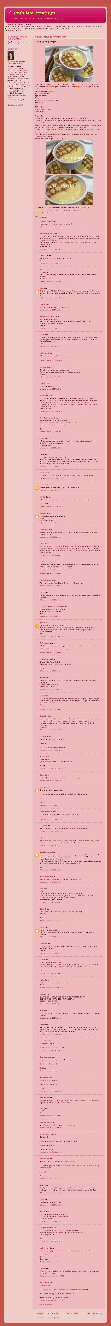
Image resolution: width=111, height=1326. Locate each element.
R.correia (43, 473)
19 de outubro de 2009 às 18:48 (51, 227)
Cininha (42, 1025)
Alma (41, 623)
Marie (42, 889)
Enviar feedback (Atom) (51, 1318)
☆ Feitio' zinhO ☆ (46, 1134)
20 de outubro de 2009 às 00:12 (51, 555)
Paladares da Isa (45, 659)
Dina (41, 454)
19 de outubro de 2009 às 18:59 (51, 249)
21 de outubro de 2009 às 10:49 (51, 1034)
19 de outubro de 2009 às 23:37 (51, 523)
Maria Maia (43, 353)
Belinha (42, 304)
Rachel (42, 1185)
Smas (42, 927)
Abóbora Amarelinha (46, 233)
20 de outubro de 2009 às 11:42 (51, 819)
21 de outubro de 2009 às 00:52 (51, 973)
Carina (42, 909)
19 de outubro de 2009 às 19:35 (51, 282)
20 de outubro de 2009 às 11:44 (51, 831)
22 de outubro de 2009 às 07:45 (51, 1128)
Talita (42, 1199)
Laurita (42, 543)
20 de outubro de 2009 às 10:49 (51, 750)
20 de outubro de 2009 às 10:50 (51, 768)
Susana (42, 696)
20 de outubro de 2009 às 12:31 (51, 870)
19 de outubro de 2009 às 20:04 (51, 377)
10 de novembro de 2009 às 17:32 (52, 1276)
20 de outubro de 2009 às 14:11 (51, 902)
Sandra (42, 335)
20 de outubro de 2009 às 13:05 (51, 882)
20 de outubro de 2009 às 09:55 (51, 709)
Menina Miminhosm (46, 812)
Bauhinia (42, 1268)
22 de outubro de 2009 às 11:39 (51, 1193)
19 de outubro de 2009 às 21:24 (51, 478)
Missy (42, 960)
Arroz (44, 213)
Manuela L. (43, 256)
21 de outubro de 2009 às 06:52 (51, 1004)
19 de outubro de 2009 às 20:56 (51, 432)
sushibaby (43, 367)
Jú (40, 562)
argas (42, 288)
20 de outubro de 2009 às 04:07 (51, 600)
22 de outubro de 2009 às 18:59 (51, 1241)
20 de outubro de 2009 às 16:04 (51, 937)
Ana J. (42, 787)
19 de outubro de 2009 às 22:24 (51, 490)
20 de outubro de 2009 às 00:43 (51, 574)
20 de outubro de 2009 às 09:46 (51, 689)
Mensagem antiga (94, 1313)
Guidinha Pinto (45, 395)
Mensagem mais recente (46, 1313)
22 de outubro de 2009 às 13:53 (51, 1205)
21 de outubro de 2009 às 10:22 (51, 1018)
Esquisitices (44, 529)
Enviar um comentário (45, 1305)
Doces (48, 213)
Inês (41, 838)
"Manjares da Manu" (46, 1228)
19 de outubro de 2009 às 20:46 (51, 411)
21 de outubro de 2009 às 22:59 (51, 1091)
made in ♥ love (44, 1098)
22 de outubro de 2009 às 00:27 (51, 1116)
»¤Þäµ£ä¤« (43, 826)
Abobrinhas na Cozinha (47, 316)
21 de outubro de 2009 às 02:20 (51, 988)
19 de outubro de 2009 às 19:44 (51, 310)
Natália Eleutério (45, 876)
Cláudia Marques (45, 852)
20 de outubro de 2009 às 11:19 (51, 781)
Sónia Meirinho (45, 643)
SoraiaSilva (43, 716)
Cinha (42, 438)
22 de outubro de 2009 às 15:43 (51, 1221)
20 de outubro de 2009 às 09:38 (51, 671)
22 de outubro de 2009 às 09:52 (51, 1152)
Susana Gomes (45, 1057)
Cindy (42, 592)
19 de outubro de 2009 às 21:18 (51, 466)
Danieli (42, 775)
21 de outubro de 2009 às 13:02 (51, 1071)
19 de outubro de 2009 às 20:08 (51, 389)
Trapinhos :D (44, 736)
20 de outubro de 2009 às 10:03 (51, 730)
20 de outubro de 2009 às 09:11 (51, 616)
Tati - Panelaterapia (46, 418)
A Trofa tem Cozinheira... (32, 13)
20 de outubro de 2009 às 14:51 (51, 921)
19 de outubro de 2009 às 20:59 (51, 448)
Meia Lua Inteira (45, 1282)
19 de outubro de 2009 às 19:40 (51, 298)
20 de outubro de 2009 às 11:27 (51, 805)
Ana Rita (42, 497)
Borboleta (43, 383)
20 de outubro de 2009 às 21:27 (51, 953)
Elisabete (43, 943)
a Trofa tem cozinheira (17, 61)
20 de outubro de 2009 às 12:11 (51, 845)
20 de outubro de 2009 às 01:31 (51, 586)
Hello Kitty (43, 1041)
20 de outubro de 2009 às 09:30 (51, 636)
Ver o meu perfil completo (16, 100)
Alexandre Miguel (45, 221)
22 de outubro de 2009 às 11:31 (51, 1178)
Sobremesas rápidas (58, 213)
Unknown (43, 485)
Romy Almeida (44, 1077)
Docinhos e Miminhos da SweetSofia (52, 606)
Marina (42, 980)
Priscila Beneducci (46, 580)
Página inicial (72, 1313)
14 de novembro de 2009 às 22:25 (52, 1300)
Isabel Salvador (45, 1122)
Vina (41, 1010)
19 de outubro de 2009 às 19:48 (51, 346)
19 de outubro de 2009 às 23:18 (51, 507)
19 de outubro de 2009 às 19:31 (51, 263)
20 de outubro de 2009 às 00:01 (51, 537)
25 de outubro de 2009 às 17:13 (51, 1262)
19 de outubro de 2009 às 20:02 (51, 361)
